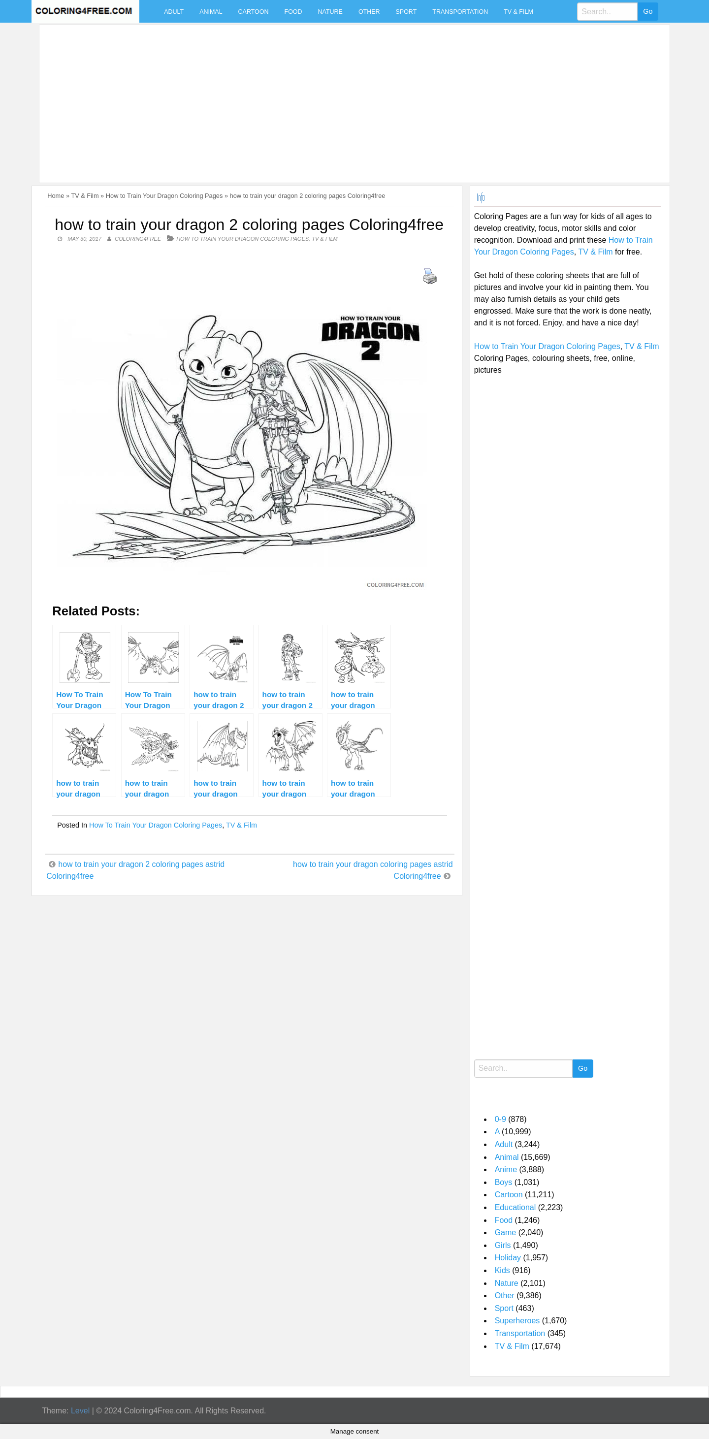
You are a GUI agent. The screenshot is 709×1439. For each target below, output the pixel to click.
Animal (210, 11)
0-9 (500, 1119)
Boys (504, 1182)
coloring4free (138, 239)
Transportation (460, 11)
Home (55, 195)
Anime (506, 1169)
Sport (406, 11)
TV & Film (518, 11)
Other (369, 11)
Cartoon (253, 11)
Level (80, 1411)
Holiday (508, 1257)
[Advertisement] (338, 98)
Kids (502, 1270)
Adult (174, 11)
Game (505, 1232)
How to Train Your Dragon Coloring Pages (164, 195)
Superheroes (517, 1320)
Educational (515, 1207)
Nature (330, 11)
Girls (503, 1245)
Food (293, 11)
